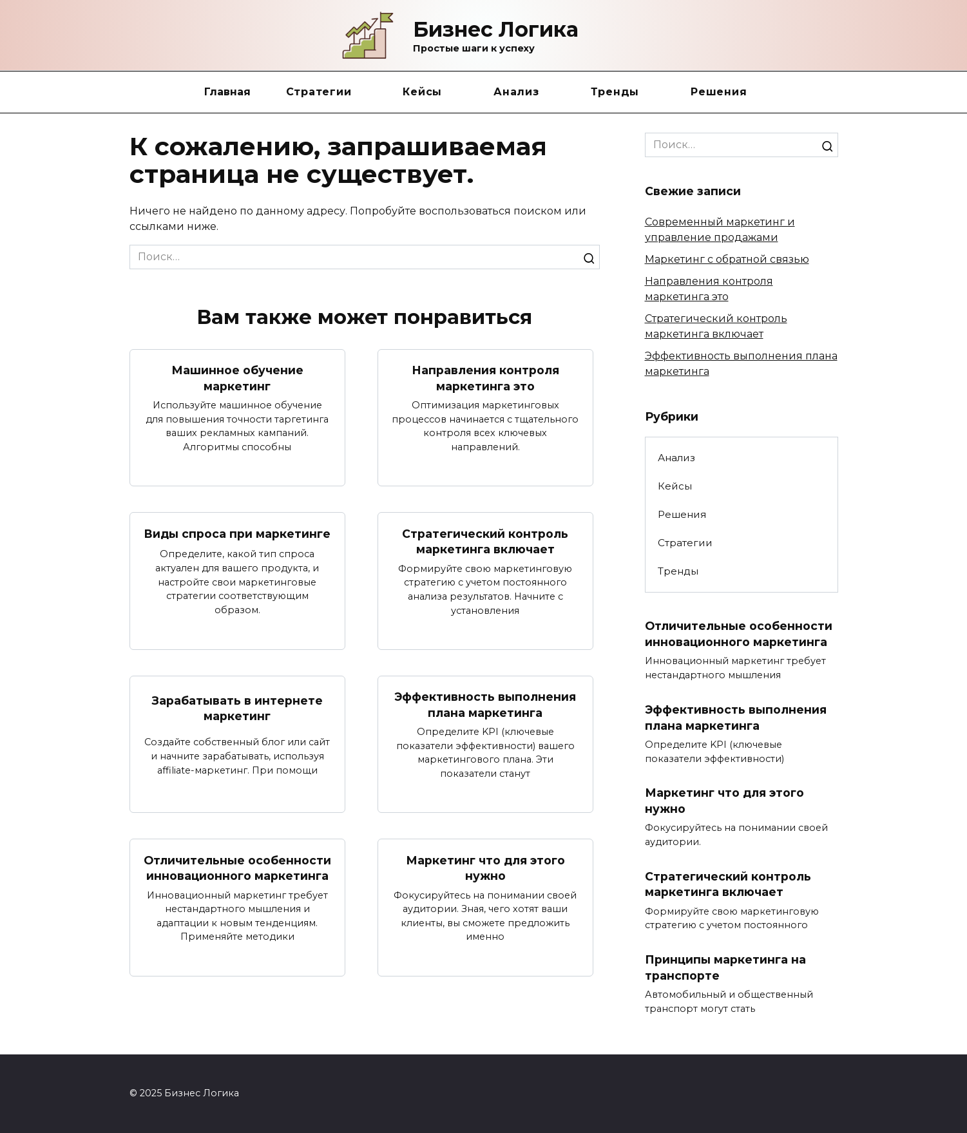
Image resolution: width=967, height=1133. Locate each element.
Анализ (516, 92)
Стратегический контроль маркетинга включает (485, 541)
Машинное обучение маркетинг (237, 378)
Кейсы (422, 92)
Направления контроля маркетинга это (485, 378)
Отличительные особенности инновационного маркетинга (237, 868)
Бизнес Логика (496, 29)
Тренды (615, 92)
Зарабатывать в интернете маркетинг (237, 708)
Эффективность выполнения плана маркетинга (485, 704)
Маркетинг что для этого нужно (485, 868)
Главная (227, 92)
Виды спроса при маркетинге (237, 533)
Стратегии (319, 92)
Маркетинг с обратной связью (727, 259)
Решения (719, 92)
